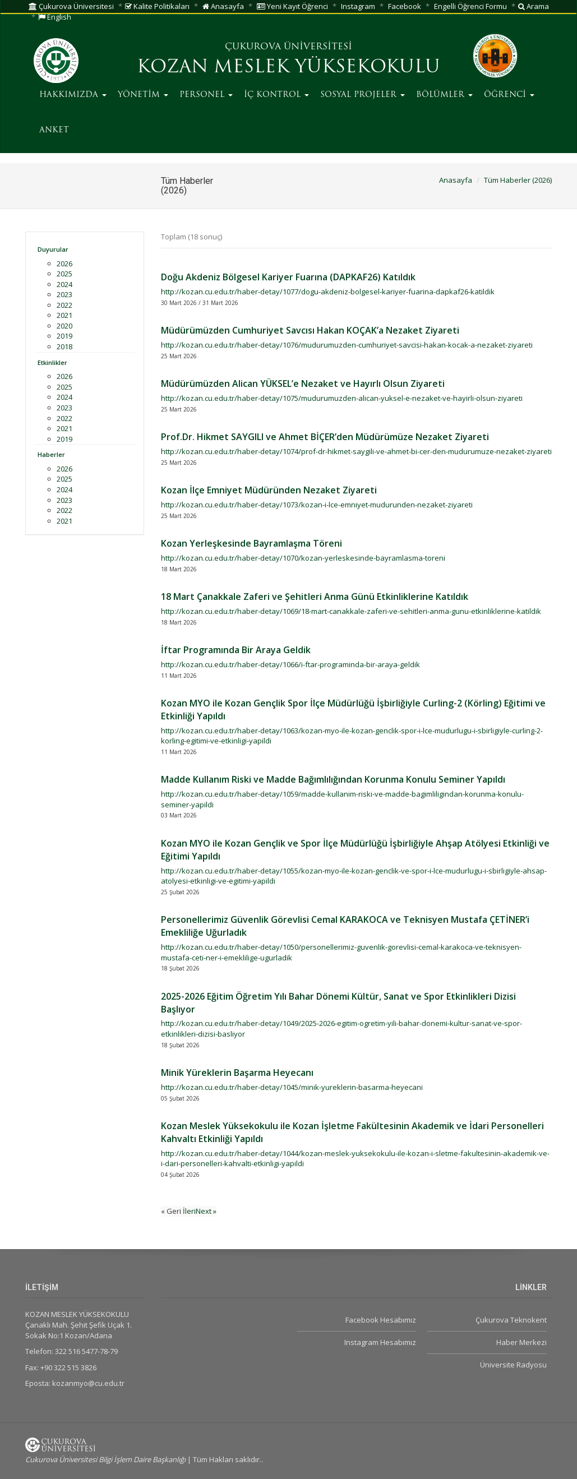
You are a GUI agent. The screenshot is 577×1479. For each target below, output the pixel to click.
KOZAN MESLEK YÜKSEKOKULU (288, 68)
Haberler (51, 454)
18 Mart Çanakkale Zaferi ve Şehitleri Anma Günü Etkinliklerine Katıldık (314, 596)
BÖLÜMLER (444, 95)
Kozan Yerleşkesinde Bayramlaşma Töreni (251, 543)
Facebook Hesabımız (380, 1320)
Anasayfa (223, 6)
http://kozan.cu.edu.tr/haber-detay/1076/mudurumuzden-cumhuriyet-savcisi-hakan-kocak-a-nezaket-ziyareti (347, 345)
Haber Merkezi (521, 1342)
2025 (64, 274)
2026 (64, 263)
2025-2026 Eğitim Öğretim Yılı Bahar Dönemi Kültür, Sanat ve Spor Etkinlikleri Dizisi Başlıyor (338, 1002)
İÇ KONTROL (276, 95)
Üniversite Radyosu (513, 1365)
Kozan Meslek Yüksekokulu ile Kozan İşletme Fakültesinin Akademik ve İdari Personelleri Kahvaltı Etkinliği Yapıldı (352, 1132)
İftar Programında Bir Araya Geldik (236, 650)
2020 (64, 326)
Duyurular (53, 249)
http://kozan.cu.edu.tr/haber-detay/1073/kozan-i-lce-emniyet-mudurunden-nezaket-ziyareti (317, 505)
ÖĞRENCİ (509, 95)
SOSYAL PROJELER (362, 95)
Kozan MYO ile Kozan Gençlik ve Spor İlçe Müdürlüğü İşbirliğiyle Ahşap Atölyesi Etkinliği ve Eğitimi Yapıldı (355, 849)
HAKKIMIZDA (73, 95)
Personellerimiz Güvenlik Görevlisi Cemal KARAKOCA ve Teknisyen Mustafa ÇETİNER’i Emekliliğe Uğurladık (345, 926)
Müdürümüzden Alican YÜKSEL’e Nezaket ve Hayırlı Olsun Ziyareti (303, 383)
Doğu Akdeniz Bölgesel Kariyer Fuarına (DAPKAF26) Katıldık (288, 277)
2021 (64, 315)
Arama (533, 6)
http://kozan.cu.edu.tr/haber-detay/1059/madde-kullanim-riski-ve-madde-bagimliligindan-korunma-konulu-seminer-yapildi (342, 799)
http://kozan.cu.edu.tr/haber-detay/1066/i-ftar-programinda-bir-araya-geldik (290, 664)
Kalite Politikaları (157, 6)
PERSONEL (206, 95)
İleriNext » (199, 1211)
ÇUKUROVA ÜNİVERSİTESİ (288, 47)
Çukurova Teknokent (511, 1320)
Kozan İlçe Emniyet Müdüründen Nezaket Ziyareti (269, 490)
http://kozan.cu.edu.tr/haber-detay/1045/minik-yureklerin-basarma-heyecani (292, 1087)
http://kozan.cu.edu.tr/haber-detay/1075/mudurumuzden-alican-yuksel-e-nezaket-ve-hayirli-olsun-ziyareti (342, 398)
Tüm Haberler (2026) (518, 180)
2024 (64, 284)
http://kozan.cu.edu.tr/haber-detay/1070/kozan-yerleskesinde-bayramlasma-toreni (303, 558)
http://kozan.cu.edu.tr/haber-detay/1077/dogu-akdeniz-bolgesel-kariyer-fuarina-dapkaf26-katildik (328, 291)
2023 (64, 294)
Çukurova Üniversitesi (71, 6)
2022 (64, 305)
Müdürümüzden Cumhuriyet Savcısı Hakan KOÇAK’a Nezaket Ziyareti (310, 330)
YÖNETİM (143, 95)
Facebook (404, 6)
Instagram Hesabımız (380, 1342)
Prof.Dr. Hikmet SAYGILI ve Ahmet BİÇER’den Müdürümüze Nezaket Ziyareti (325, 437)
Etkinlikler (52, 362)
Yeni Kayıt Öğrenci (292, 6)
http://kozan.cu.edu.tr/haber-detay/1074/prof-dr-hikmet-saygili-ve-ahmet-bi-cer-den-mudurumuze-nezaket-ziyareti (356, 451)
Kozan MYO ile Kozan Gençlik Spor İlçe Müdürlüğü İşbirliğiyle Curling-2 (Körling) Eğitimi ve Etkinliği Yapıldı (353, 709)
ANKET (54, 130)
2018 (64, 346)
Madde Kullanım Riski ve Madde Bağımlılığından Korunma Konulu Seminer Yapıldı (333, 779)
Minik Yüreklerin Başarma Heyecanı (237, 1072)
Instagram (358, 6)
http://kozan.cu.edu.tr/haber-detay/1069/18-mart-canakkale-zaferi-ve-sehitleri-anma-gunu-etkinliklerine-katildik (351, 611)
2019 (64, 336)
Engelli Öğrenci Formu (470, 6)
